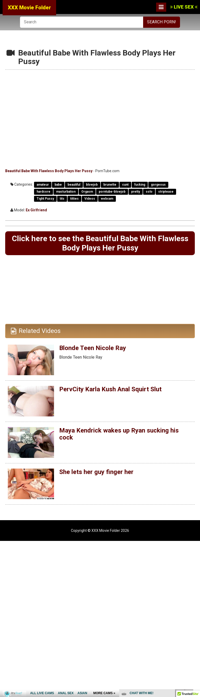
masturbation (66, 191)
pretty (135, 191)
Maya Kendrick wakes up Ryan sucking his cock (118, 434)
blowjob (92, 184)
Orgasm (87, 191)
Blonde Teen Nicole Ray (92, 347)
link (195, 616)
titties (74, 198)
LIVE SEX (183, 7)
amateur (43, 184)
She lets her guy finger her (96, 471)
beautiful (74, 184)
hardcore (43, 191)
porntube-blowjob (112, 191)
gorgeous (158, 184)
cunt (125, 184)
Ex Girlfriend (36, 210)
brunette (109, 184)
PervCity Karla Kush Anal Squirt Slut (110, 389)
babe (58, 184)
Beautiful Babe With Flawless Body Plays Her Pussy (48, 171)
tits (62, 198)
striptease (166, 191)
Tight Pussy (45, 198)
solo (149, 191)
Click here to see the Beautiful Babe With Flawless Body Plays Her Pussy (100, 243)
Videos (89, 198)
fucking (139, 184)
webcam (107, 198)
